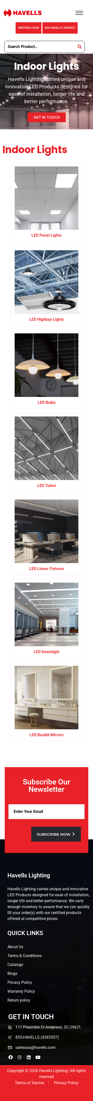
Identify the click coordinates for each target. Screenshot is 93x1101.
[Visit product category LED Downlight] (46, 618)
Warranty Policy (21, 991)
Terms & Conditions (24, 955)
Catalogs (15, 964)
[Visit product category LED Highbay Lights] (46, 286)
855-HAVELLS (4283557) (60, 27)
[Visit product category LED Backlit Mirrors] (46, 701)
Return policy (18, 1000)
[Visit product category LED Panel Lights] (46, 202)
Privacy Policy (19, 982)
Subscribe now (56, 834)
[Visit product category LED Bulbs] (46, 369)
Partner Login (28, 27)
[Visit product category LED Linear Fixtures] (46, 535)
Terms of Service (29, 1082)
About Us (15, 946)
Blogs (12, 973)
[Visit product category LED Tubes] (46, 452)
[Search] (80, 46)
